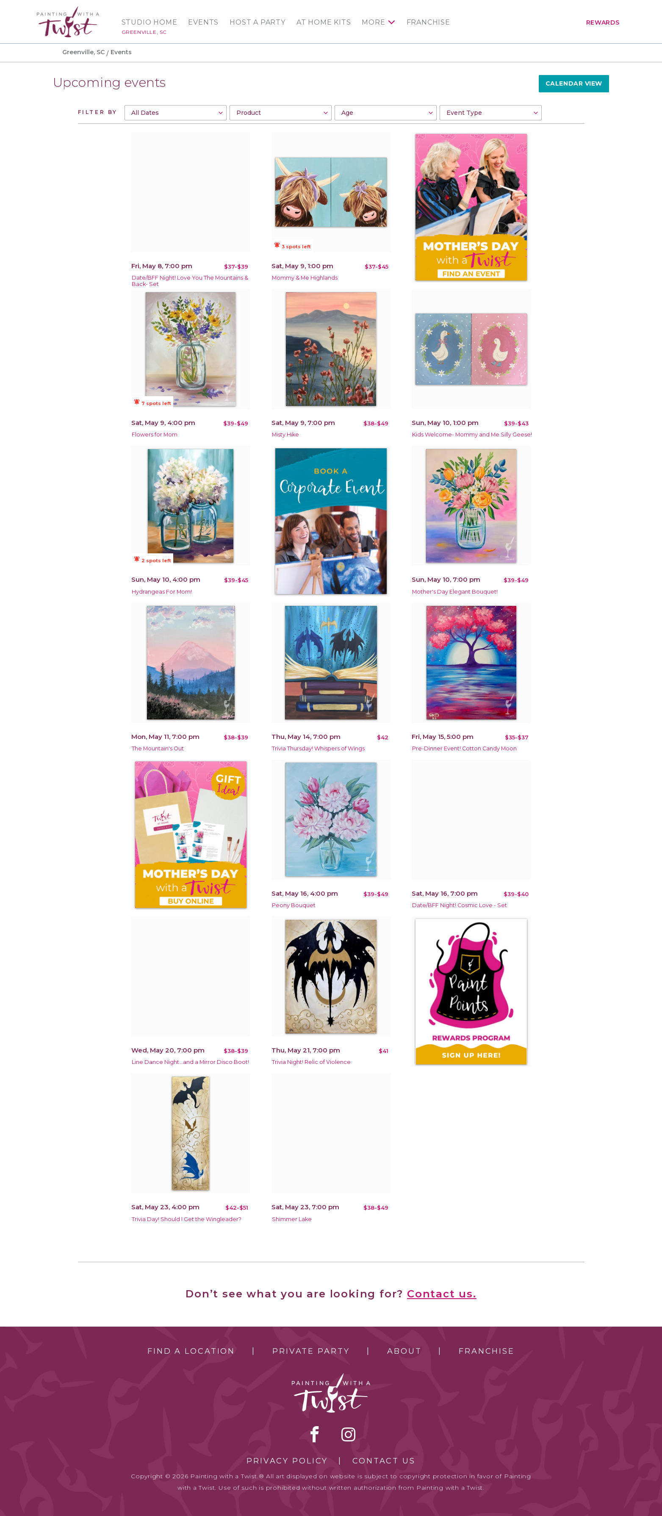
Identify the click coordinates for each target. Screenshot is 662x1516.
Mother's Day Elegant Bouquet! (455, 592)
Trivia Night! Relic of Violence (311, 1062)
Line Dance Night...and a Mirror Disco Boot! (190, 1062)
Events (203, 22)
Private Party (310, 1351)
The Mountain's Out (158, 748)
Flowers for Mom (154, 434)
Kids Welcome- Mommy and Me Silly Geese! (472, 434)
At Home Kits (323, 22)
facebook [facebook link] (315, 1434)
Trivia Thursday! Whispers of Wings (318, 748)
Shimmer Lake (292, 1219)
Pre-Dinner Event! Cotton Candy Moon (464, 748)
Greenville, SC (144, 32)
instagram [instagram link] (348, 1434)
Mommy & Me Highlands (305, 278)
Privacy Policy (287, 1461)
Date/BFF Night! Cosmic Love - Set (459, 905)
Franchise (428, 22)
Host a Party (257, 22)
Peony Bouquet (294, 905)
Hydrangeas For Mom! (162, 592)
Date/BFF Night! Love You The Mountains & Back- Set (190, 281)
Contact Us (383, 1461)
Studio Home (149, 22)
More (373, 22)
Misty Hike (285, 434)
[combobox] (176, 112)
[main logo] (68, 10)
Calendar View (574, 83)
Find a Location (191, 1351)
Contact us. (441, 1294)
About (404, 1351)
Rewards (603, 22)
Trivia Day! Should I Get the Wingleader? (186, 1219)
